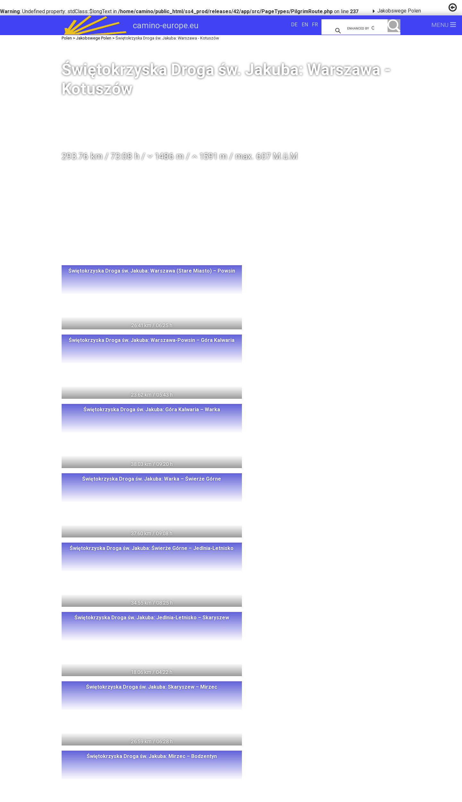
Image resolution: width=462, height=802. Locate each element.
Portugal (195, 724)
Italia (87, 724)
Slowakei (146, 736)
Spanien (160, 724)
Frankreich (122, 724)
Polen (150, 689)
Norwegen (104, 701)
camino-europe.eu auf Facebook (317, 712)
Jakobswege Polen (399, 11)
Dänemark (142, 713)
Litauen (141, 701)
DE (294, 25)
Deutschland (181, 701)
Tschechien (105, 736)
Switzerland (113, 689)
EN (305, 25)
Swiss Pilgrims (144, 748)
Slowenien (184, 736)
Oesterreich (185, 713)
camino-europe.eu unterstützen (317, 691)
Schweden (101, 713)
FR (315, 25)
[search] (360, 28)
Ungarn (181, 689)
